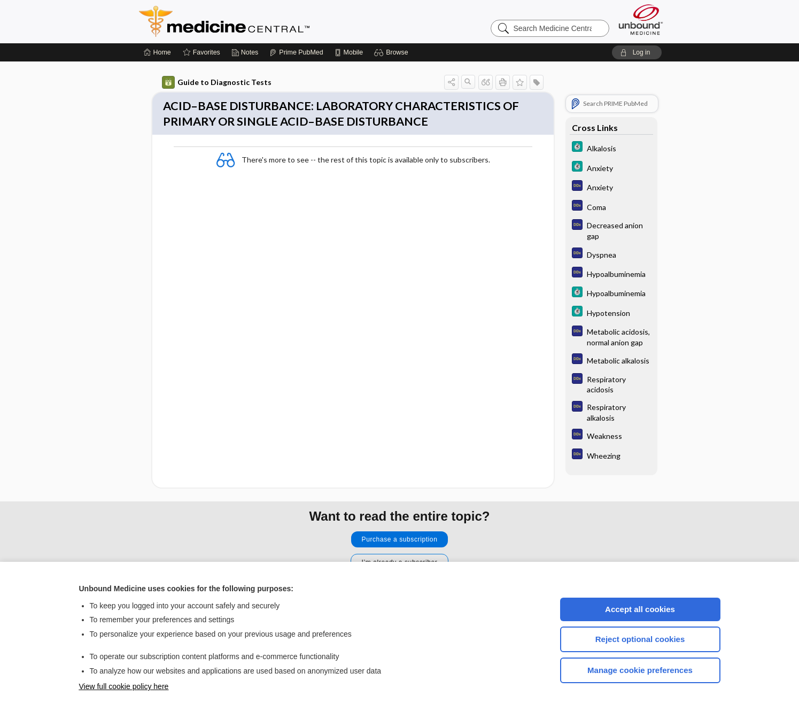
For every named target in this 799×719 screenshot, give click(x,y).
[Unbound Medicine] (640, 19)
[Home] (157, 52)
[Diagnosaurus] (611, 187)
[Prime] (296, 52)
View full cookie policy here (124, 686)
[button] (392, 52)
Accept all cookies (640, 609)
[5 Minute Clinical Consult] (611, 148)
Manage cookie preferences (640, 670)
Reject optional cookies (640, 639)
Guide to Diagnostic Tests (216, 82)
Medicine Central (271, 21)
